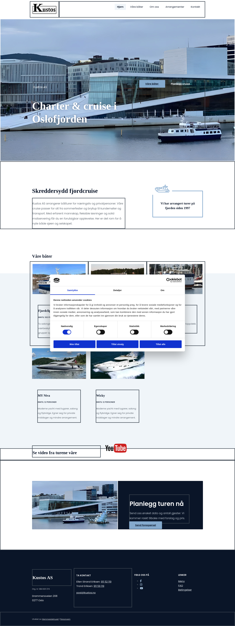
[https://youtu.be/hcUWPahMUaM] (116, 452)
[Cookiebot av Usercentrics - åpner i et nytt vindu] (168, 280)
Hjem (120, 7)
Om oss (154, 7)
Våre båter (136, 7)
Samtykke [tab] (72, 290)
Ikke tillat (74, 344)
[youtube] (141, 588)
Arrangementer (174, 7)
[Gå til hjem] (44, 13)
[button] (152, 84)
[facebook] (141, 581)
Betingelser (185, 590)
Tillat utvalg (117, 344)
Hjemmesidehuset (50, 619)
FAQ (180, 585)
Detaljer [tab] (117, 290)
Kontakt (195, 7)
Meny (181, 581)
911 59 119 (99, 586)
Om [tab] (162, 290)
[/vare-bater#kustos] (117, 382)
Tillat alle (160, 344)
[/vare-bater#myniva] (59, 382)
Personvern (65, 619)
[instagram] (141, 584)
